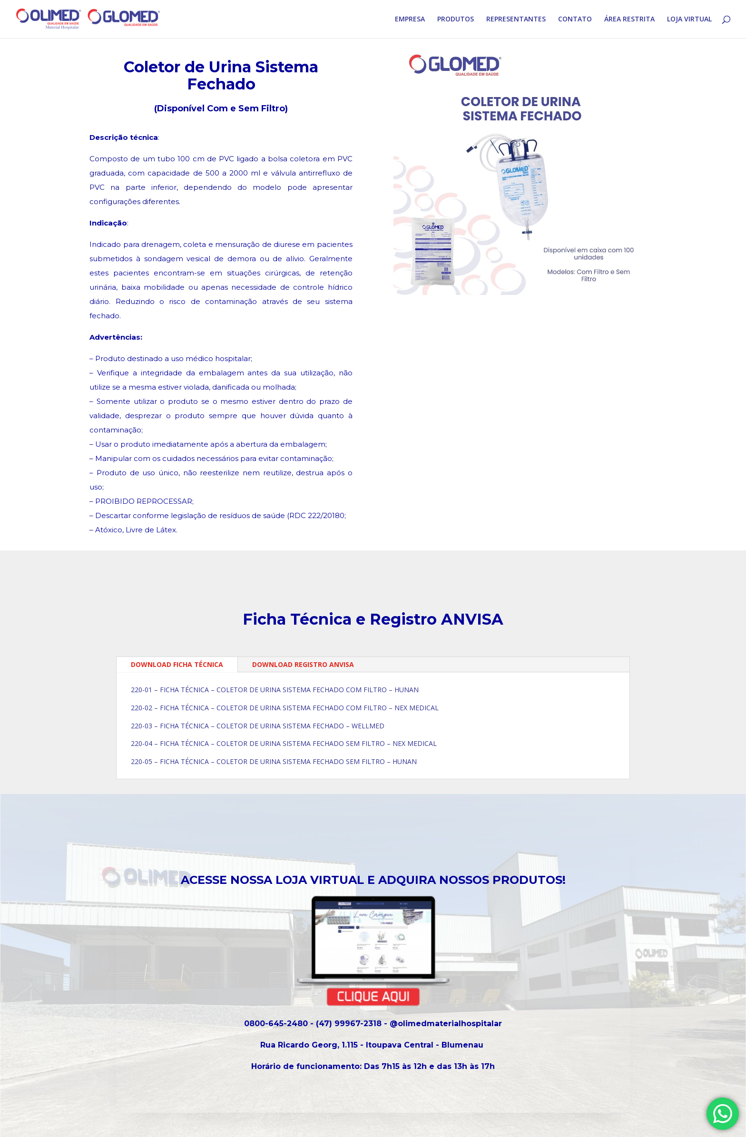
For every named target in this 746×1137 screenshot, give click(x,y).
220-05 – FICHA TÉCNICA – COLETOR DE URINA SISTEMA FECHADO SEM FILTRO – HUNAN (274, 761)
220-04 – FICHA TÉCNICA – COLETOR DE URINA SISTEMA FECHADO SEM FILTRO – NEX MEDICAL (284, 743)
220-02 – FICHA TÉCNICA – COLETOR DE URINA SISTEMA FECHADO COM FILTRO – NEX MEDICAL (285, 707)
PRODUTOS (455, 19)
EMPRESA (410, 19)
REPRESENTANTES (516, 19)
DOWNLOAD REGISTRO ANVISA (303, 664)
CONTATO (575, 19)
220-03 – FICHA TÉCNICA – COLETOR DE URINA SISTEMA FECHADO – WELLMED (257, 725)
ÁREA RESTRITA (629, 19)
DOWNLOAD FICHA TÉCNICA (177, 664)
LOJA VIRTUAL (689, 19)
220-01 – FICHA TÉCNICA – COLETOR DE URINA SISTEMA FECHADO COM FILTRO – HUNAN (275, 689)
